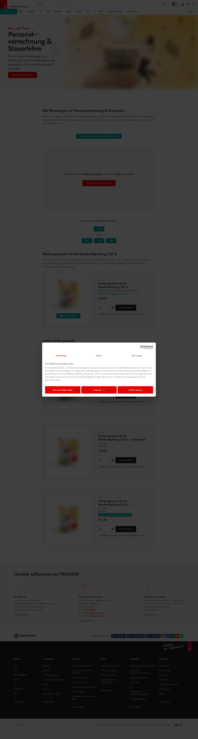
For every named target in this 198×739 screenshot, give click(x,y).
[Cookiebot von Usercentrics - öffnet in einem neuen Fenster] (142, 347)
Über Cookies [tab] (136, 355)
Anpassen (99, 390)
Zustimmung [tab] (61, 355)
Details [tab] (99, 355)
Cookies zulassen (135, 390)
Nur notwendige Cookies (63, 390)
